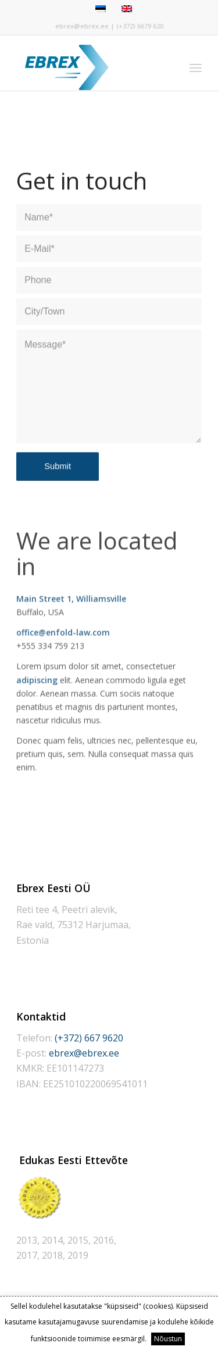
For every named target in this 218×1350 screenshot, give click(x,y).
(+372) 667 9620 (89, 1038)
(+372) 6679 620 (139, 26)
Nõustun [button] (168, 1339)
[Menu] (196, 67)
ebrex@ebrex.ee (82, 26)
